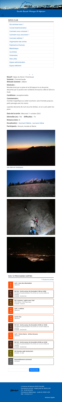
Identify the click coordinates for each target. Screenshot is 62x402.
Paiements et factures (17, 45)
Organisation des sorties (18, 42)
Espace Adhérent (15, 66)
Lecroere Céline (38, 123)
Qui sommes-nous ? (16, 24)
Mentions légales (50, 397)
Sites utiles (13, 59)
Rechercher (34, 370)
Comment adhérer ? (16, 38)
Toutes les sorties (48, 279)
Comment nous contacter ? (18, 31)
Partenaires (13, 55)
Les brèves (13, 52)
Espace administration (17, 62)
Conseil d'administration (18, 28)
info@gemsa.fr (28, 394)
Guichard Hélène (25, 123)
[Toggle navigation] (2, 15)
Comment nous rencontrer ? (19, 35)
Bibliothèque (13, 48)
